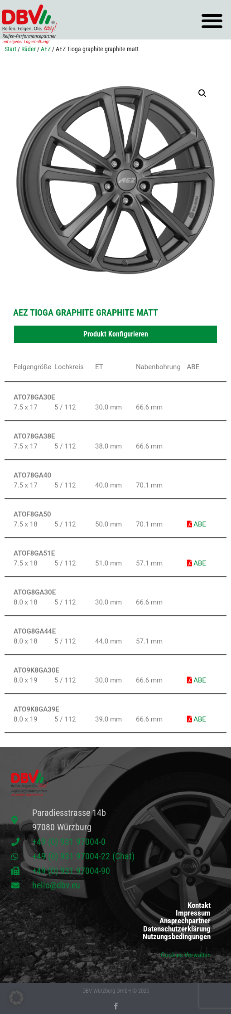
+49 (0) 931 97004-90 (71, 870)
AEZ (46, 49)
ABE (196, 524)
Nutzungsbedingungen (177, 937)
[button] (212, 21)
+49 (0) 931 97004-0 (69, 841)
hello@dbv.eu (56, 885)
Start (10, 49)
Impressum (193, 913)
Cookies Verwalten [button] (186, 955)
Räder (28, 49)
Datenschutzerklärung (177, 929)
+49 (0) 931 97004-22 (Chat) (83, 856)
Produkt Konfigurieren (115, 334)
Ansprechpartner (185, 921)
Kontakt (199, 905)
